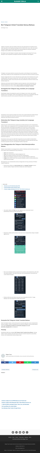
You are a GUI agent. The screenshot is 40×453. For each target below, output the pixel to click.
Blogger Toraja (20, 1)
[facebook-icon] (13, 432)
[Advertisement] (20, 12)
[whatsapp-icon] (27, 432)
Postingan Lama (35, 369)
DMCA (30, 437)
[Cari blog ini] (38, 1)
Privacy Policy (21, 437)
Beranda (10, 437)
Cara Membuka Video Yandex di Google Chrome (11, 408)
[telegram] (35, 362)
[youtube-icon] (20, 432)
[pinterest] (20, 362)
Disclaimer (26, 437)
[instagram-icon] (16, 432)
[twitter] (12, 362)
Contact (16, 437)
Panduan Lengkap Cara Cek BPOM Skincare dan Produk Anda (14, 400)
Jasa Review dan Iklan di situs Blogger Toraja (20, 439)
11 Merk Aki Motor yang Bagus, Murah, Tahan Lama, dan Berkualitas (15, 404)
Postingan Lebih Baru (5, 369)
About (13, 437)
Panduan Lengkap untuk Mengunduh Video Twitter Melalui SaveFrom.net (17, 189)
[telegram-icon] (23, 432)
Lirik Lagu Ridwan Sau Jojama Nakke (9, 406)
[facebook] (5, 362)
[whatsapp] (27, 362)
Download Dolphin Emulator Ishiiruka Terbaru (12, 187)
